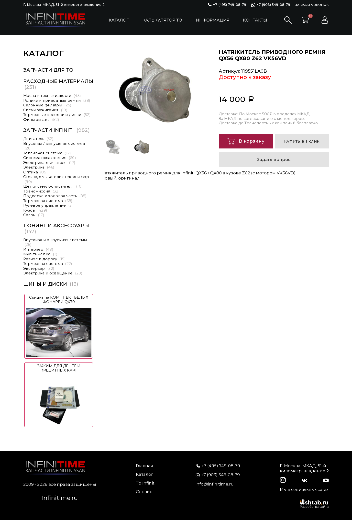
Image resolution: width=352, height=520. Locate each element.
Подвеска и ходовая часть (55, 195)
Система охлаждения (49, 157)
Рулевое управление (48, 205)
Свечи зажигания (45, 110)
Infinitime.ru (60, 497)
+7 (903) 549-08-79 (270, 5)
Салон (33, 215)
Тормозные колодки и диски (57, 114)
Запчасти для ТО (48, 70)
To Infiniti (145, 483)
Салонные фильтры (47, 105)
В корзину (245, 141)
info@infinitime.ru (215, 484)
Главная (144, 465)
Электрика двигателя (49, 162)
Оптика (35, 172)
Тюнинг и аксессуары (56, 228)
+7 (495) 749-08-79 (226, 4)
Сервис (144, 491)
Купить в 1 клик (302, 141)
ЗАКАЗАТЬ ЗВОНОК (312, 5)
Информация (213, 20)
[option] (156, 90)
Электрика (38, 167)
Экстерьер (38, 268)
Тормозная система (48, 200)
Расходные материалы (58, 84)
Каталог (119, 20)
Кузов (35, 210)
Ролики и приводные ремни (56, 100)
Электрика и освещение (52, 273)
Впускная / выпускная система (54, 146)
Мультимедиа (40, 254)
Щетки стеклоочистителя (53, 186)
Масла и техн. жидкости (52, 95)
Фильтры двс (41, 119)
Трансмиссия (41, 191)
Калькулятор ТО (162, 20)
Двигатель (38, 138)
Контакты (255, 20)
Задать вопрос (274, 159)
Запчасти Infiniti (56, 130)
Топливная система (47, 153)
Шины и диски (50, 284)
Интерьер (38, 249)
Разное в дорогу (44, 259)
